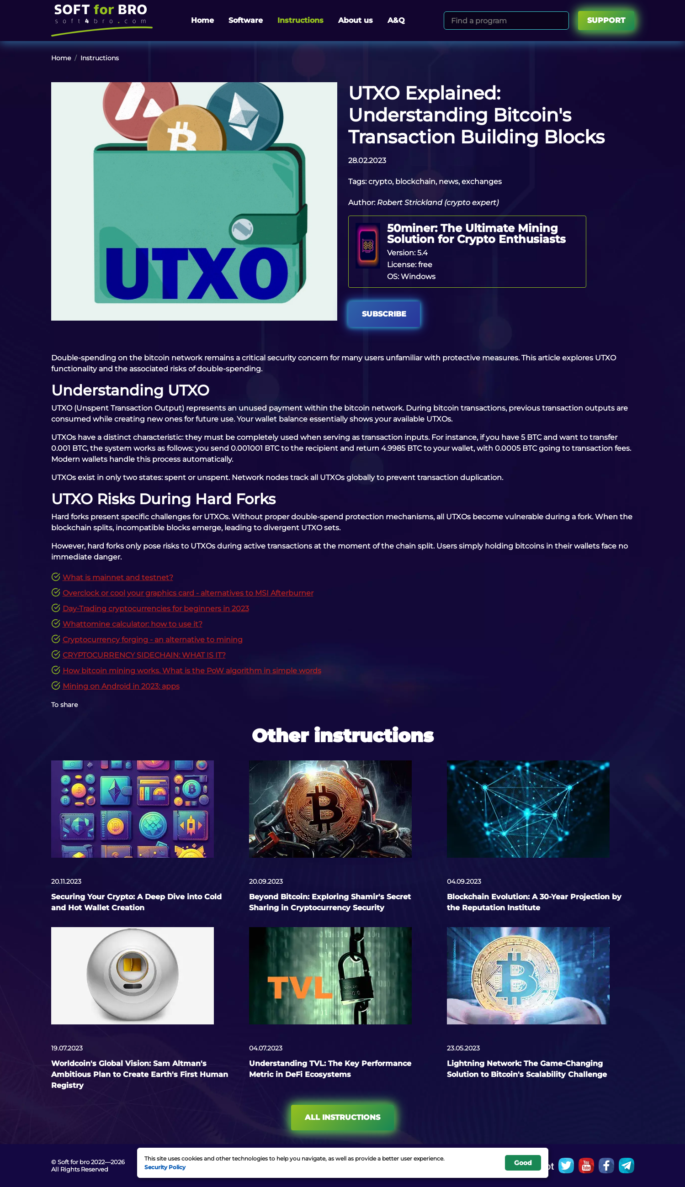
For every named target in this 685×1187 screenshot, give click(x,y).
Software (245, 20)
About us (355, 20)
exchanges (482, 181)
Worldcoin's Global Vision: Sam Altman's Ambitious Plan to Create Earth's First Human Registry (139, 1074)
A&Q (396, 20)
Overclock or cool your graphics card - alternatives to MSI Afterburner (188, 593)
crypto (380, 181)
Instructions (300, 20)
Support (606, 20)
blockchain (415, 181)
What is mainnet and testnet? (118, 577)
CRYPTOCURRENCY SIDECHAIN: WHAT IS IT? (144, 655)
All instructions (342, 1117)
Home (202, 20)
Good (523, 1163)
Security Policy (165, 1167)
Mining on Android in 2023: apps (121, 686)
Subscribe (384, 314)
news (448, 181)
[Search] (560, 20)
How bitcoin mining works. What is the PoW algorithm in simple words (192, 670)
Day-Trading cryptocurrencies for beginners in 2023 (156, 608)
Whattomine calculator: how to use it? (132, 624)
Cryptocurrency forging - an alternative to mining (153, 639)
